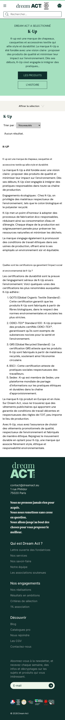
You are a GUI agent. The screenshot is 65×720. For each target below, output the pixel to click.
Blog (13, 624)
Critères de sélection (23, 601)
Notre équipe (18, 567)
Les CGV (16, 641)
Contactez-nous (20, 646)
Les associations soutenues (28, 572)
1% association (19, 606)
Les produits (33, 75)
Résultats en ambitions (25, 595)
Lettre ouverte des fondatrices (30, 550)
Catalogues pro (20, 629)
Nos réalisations (20, 589)
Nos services (18, 555)
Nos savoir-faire (20, 561)
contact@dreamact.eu (24, 485)
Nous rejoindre (19, 635)
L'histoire (32, 85)
